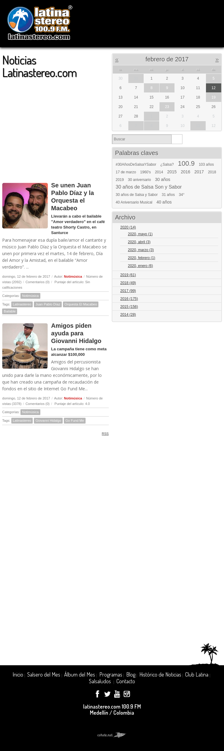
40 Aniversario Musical (134, 202)
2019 (120, 180)
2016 (185, 172)
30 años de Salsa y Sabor (136, 195)
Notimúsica (73, 276)
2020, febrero (141, 258)
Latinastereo (22, 304)
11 (198, 126)
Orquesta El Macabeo (80, 304)
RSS (103, 433)
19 (213, 97)
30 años (162, 179)
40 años (164, 202)
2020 (128, 227)
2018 (212, 172)
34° (181, 195)
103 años (206, 164)
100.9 (186, 163)
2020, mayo (140, 234)
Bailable (10, 311)
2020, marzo (141, 250)
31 (136, 78)
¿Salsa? (167, 164)
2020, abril (139, 242)
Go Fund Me (74, 420)
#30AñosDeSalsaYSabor (136, 164)
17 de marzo (126, 172)
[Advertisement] (55, 127)
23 (167, 107)
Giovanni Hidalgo (48, 420)
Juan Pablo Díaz (47, 304)
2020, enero (140, 266)
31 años (168, 195)
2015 (172, 172)
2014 (159, 172)
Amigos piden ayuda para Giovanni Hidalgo (76, 333)
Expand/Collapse (214, 228)
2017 (199, 172)
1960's (145, 172)
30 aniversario (139, 180)
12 (213, 88)
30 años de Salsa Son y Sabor (149, 187)
